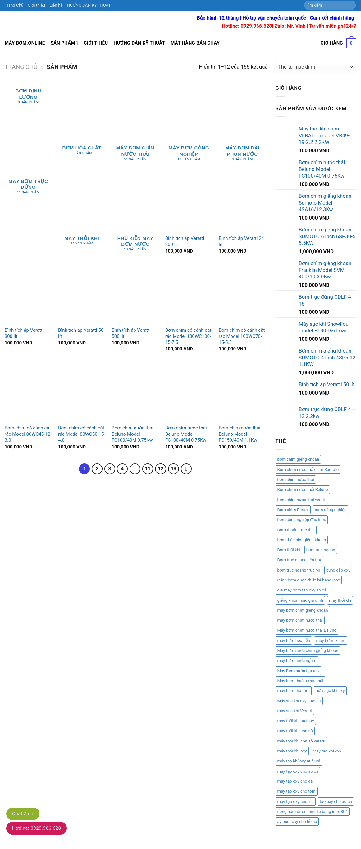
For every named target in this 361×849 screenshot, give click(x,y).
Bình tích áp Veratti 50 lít (80, 333)
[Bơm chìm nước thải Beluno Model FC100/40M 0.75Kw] (135, 392)
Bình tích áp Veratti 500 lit (131, 333)
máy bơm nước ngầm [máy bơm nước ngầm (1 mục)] (297, 660)
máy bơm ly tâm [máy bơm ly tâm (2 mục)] (330, 640)
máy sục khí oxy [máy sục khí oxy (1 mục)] (330, 690)
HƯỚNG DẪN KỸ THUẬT (89, 5)
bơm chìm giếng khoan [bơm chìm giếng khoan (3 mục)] (298, 459)
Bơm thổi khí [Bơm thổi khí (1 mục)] (288, 550)
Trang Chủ (14, 5)
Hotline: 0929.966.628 (36, 828)
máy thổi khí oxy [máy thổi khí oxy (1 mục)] (292, 751)
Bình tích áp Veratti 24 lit (241, 241)
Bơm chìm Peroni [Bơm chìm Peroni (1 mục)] (293, 509)
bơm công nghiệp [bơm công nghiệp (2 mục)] (331, 509)
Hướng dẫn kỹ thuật (139, 43)
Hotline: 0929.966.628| (248, 26)
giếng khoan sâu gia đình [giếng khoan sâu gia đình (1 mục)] (300, 600)
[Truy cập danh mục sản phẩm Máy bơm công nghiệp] (189, 126)
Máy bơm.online (25, 43)
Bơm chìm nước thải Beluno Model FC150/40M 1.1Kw (239, 434)
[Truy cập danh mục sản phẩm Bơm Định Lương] (28, 97)
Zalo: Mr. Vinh (290, 26)
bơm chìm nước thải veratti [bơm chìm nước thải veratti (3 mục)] (302, 499)
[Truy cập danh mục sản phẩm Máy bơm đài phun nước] (242, 126)
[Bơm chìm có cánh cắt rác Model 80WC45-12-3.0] (28, 392)
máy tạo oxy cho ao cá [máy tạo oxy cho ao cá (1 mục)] (297, 771)
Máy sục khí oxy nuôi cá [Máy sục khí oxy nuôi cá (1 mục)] (299, 701)
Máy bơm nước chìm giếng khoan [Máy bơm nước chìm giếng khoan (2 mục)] (307, 650)
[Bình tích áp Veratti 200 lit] (189, 202)
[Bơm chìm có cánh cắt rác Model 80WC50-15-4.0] (82, 392)
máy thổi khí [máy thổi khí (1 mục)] (340, 600)
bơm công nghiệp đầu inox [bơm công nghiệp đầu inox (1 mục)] (301, 519)
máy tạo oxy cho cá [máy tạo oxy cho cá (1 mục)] (295, 781)
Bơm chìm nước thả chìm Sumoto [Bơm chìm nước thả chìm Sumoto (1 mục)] (308, 469)
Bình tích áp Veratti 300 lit (24, 333)
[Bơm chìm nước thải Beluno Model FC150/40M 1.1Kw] (242, 392)
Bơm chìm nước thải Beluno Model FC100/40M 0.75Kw (132, 434)
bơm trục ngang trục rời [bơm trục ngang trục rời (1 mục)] (298, 570)
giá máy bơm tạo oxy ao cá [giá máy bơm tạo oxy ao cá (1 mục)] (302, 590)
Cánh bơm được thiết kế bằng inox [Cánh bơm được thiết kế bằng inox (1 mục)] (308, 580)
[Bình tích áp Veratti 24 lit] (242, 202)
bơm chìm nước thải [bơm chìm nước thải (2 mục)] (295, 479)
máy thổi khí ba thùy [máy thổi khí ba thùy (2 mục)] (295, 721)
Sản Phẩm (64, 43)
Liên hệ (55, 5)
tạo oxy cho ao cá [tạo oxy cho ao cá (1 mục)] (336, 801)
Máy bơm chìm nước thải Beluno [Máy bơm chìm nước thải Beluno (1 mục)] (307, 630)
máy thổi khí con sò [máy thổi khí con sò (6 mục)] (295, 730)
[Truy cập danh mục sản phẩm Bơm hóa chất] (82, 123)
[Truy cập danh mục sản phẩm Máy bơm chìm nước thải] (135, 126)
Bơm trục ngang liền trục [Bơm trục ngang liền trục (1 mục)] (299, 559)
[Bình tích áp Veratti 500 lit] (135, 294)
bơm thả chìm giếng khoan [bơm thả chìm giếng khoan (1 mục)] (301, 540)
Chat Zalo (23, 814)
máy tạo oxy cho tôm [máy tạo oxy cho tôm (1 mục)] (296, 791)
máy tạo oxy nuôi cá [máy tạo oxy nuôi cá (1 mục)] (295, 801)
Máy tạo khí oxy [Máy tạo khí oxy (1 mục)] (327, 751)
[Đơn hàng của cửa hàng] (315, 67)
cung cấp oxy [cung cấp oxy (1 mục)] (338, 570)
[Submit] (350, 5)
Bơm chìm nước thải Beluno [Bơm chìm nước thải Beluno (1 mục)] (302, 489)
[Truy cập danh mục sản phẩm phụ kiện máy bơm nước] (135, 216)
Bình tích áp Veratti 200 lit (184, 241)
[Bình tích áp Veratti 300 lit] (28, 294)
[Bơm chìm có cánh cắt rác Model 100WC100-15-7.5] (189, 294)
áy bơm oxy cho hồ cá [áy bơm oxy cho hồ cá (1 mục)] (297, 821)
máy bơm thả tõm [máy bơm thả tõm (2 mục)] (293, 690)
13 (173, 469)
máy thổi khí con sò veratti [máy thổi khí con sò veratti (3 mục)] (301, 741)
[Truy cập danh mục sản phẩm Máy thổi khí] (82, 213)
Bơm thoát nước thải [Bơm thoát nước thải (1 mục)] (296, 530)
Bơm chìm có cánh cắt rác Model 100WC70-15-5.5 (242, 336)
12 (160, 469)
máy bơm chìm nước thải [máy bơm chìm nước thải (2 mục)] (300, 620)
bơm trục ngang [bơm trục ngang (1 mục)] (320, 550)
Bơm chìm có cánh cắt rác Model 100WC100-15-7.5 (188, 336)
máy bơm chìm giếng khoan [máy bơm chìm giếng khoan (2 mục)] (302, 610)
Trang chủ (21, 66)
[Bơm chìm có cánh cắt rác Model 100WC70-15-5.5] (242, 294)
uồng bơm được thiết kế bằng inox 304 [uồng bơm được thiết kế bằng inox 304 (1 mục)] (312, 811)
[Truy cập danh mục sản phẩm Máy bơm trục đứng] (28, 188)
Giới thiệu (36, 5)
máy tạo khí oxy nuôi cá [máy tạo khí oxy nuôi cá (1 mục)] (298, 761)
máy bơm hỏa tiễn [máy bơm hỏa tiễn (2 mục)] (293, 640)
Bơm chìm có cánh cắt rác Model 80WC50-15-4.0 (81, 434)
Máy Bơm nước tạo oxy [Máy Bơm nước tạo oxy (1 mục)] (298, 670)
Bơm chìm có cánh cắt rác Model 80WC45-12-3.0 (28, 434)
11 (148, 469)
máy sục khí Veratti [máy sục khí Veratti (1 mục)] (294, 711)
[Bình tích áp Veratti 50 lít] (82, 294)
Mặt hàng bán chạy (195, 43)
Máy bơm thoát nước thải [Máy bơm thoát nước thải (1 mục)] (300, 680)
